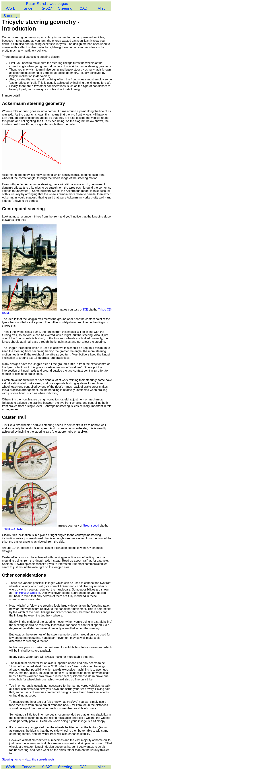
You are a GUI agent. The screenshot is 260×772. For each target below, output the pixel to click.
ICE (85, 309)
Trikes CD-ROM (12, 528)
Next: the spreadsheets (40, 759)
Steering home (11, 759)
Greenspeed (91, 525)
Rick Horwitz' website (26, 592)
